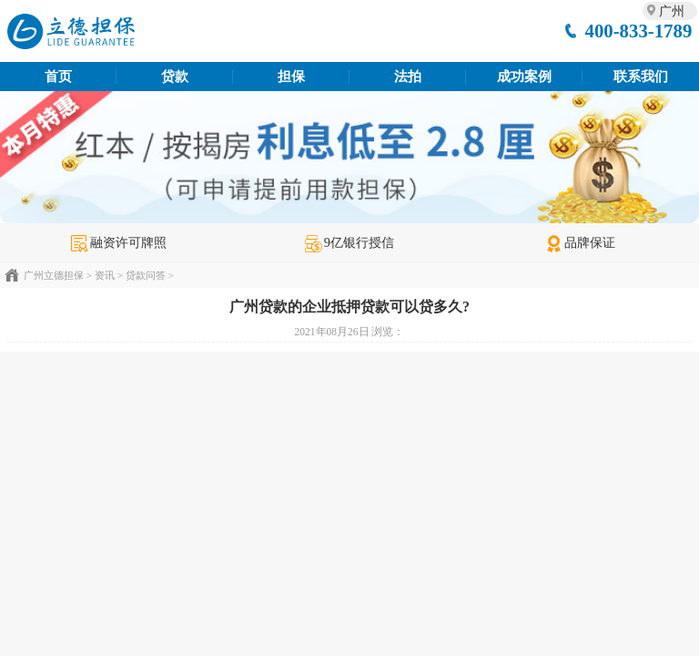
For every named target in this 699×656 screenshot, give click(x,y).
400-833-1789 (638, 30)
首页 (58, 76)
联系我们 (640, 76)
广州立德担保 (54, 275)
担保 (291, 76)
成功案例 (524, 76)
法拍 (407, 76)
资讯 (105, 275)
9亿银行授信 (349, 242)
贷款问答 (146, 275)
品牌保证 (580, 242)
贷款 (174, 76)
